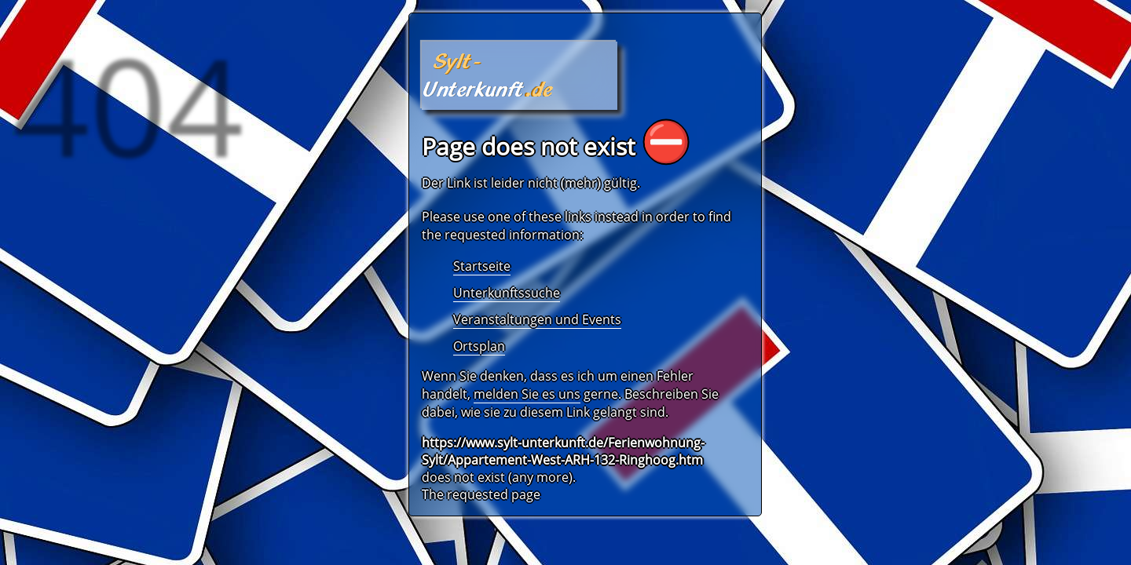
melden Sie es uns (527, 394)
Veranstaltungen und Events (537, 319)
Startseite (482, 266)
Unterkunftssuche (506, 292)
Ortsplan (479, 346)
